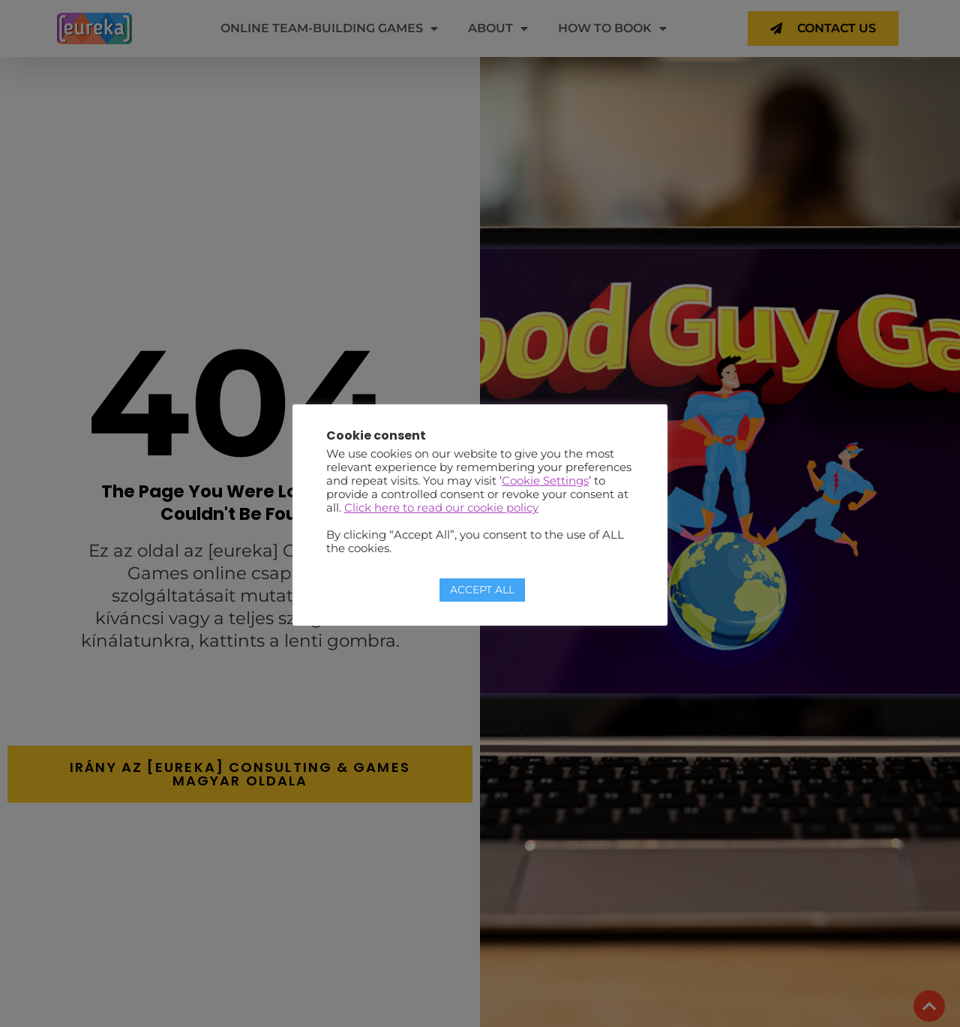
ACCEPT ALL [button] (482, 589)
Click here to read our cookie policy (441, 508)
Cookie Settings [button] (545, 481)
